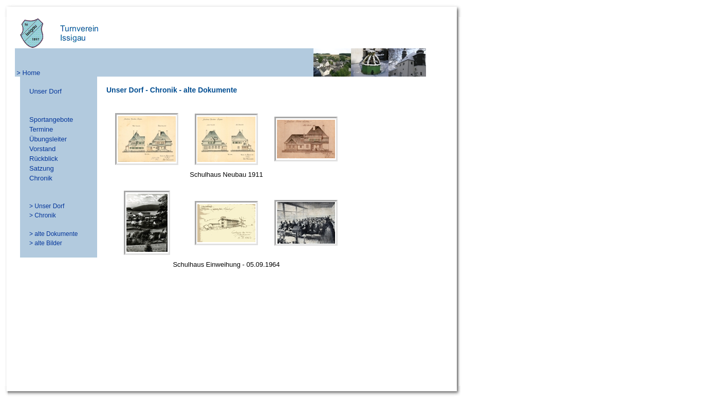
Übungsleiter (48, 139)
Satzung (41, 168)
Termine (41, 129)
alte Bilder (48, 243)
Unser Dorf (45, 91)
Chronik (40, 178)
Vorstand (42, 149)
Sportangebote (51, 119)
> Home (28, 73)
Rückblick (43, 158)
